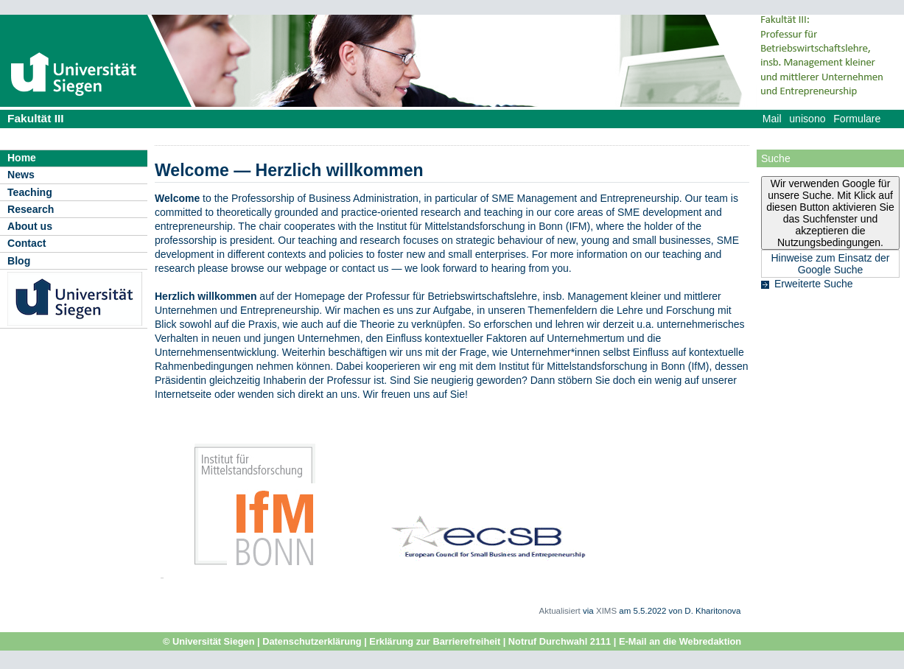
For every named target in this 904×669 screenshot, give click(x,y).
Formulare (856, 119)
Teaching (29, 192)
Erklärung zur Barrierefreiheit (434, 641)
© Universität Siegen (209, 641)
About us (29, 226)
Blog (18, 261)
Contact (26, 243)
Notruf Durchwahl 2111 (559, 641)
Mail (772, 119)
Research (30, 209)
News (21, 175)
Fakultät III (35, 118)
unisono (807, 119)
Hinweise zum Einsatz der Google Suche (830, 264)
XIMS (606, 610)
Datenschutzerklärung (311, 641)
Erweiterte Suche (813, 284)
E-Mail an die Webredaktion (680, 641)
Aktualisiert (560, 610)
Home (21, 158)
